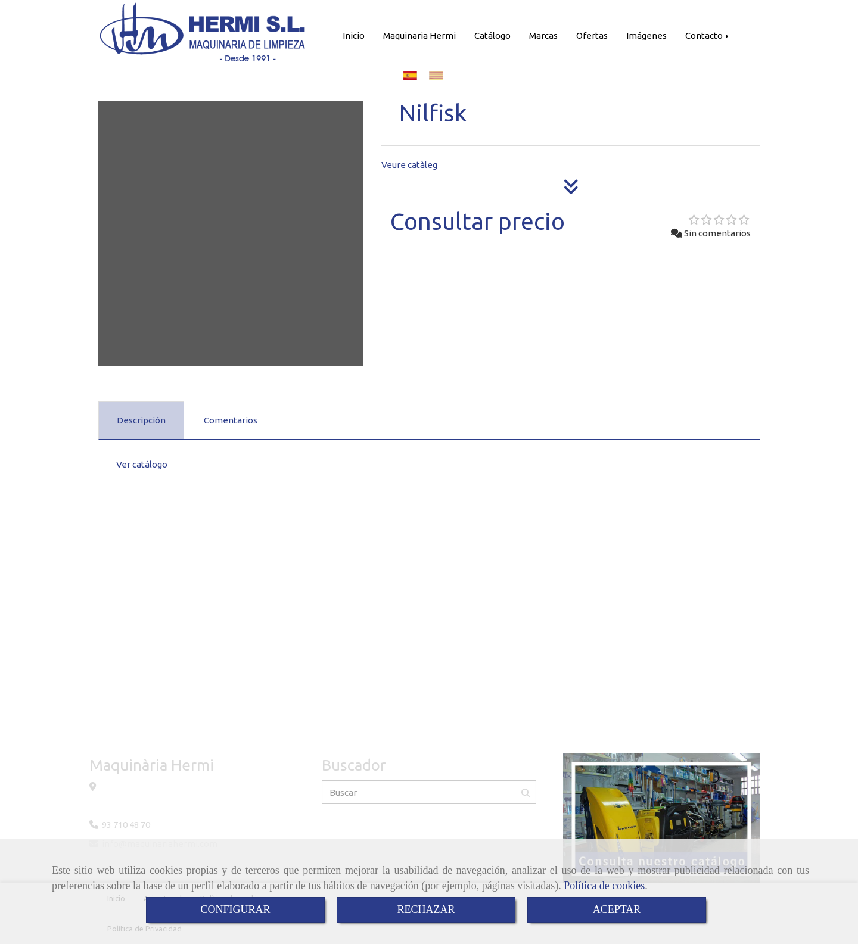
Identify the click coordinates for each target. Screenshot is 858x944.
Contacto (707, 35)
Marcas (543, 35)
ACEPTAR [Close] (617, 909)
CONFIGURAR (235, 909)
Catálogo (492, 35)
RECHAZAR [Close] (426, 909)
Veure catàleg (409, 165)
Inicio (354, 35)
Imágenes (646, 35)
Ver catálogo (141, 464)
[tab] (141, 420)
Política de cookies (604, 886)
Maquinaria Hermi (419, 35)
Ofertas (592, 35)
